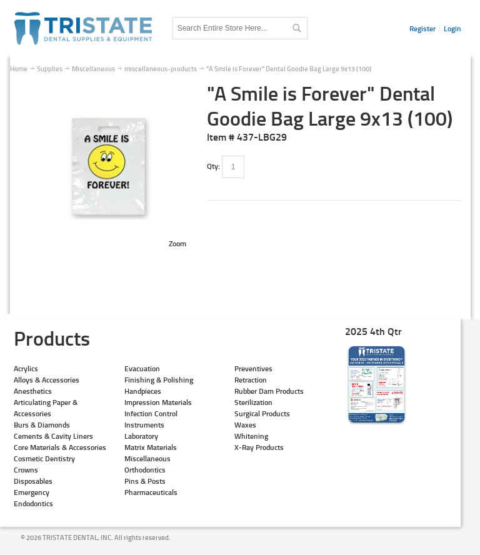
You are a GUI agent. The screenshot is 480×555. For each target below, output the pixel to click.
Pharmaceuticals (151, 492)
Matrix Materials (150, 447)
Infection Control (151, 413)
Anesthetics (33, 391)
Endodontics (33, 503)
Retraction (250, 379)
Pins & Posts (145, 481)
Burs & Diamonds (42, 424)
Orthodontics (145, 469)
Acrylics (26, 368)
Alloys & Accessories (46, 379)
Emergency (31, 492)
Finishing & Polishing (158, 379)
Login (452, 28)
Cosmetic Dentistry (44, 458)
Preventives (253, 368)
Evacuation (142, 368)
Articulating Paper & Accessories (46, 408)
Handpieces (142, 391)
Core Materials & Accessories (60, 447)
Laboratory (141, 436)
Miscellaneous (147, 458)
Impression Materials (158, 402)
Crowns (26, 469)
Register (422, 28)
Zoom (177, 243)
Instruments (144, 424)
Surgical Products (262, 413)
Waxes (245, 424)
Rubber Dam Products (269, 391)
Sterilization (253, 402)
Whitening (251, 436)
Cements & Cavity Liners (53, 436)
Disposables (33, 481)
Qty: (213, 166)
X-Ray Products (259, 447)
